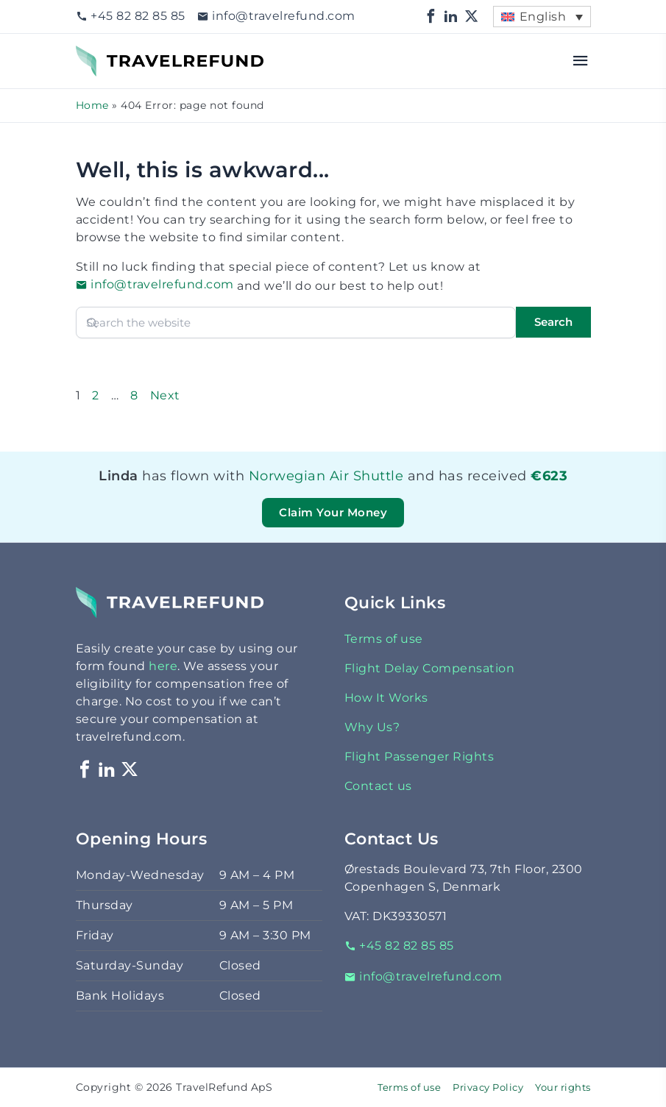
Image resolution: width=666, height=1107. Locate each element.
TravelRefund (117, 54)
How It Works (386, 698)
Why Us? (372, 727)
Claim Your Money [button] (333, 512)
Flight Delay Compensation (429, 668)
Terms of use (383, 639)
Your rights (563, 1087)
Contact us (378, 786)
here (163, 666)
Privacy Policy (488, 1087)
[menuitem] (541, 16)
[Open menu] (581, 61)
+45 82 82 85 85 (130, 16)
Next (165, 395)
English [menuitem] (543, 17)
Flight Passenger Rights (419, 756)
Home (92, 105)
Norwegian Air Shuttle (326, 475)
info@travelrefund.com (276, 16)
